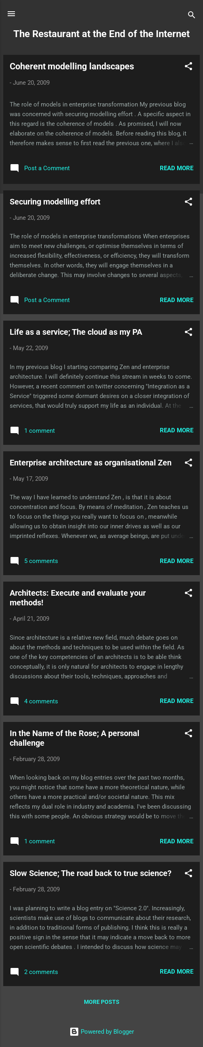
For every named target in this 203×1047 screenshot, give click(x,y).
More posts (101, 1002)
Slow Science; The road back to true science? (91, 873)
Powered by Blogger (101, 1031)
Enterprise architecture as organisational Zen (91, 462)
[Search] (192, 16)
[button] (188, 67)
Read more (176, 168)
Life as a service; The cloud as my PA (76, 332)
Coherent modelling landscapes (72, 66)
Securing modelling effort (55, 201)
